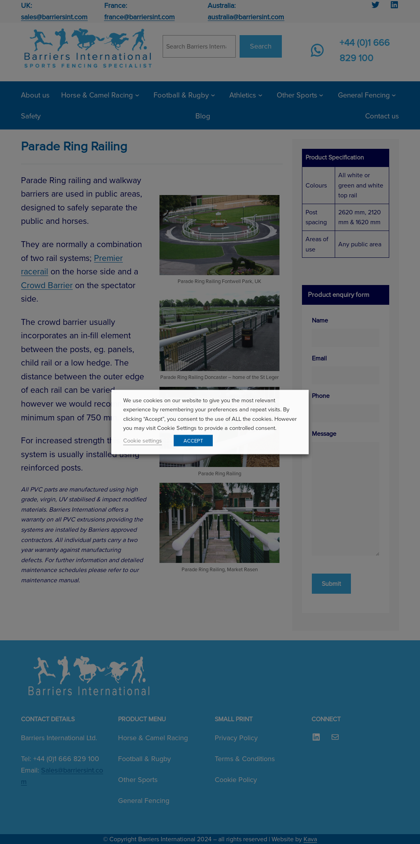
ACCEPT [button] (193, 440)
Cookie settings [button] (142, 440)
